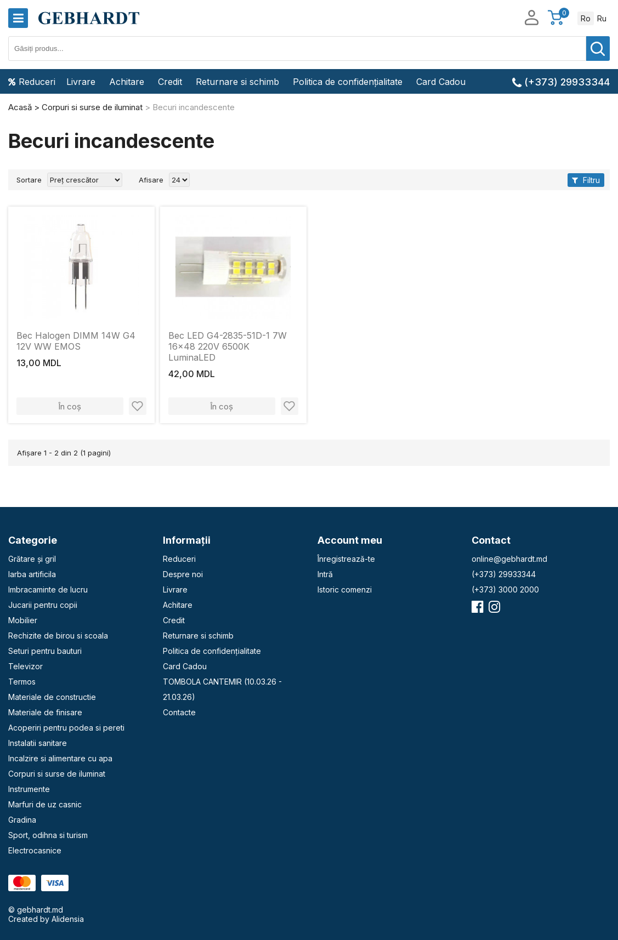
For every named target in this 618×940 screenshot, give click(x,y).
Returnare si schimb (237, 81)
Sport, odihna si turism (48, 835)
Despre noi (183, 574)
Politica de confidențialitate (347, 81)
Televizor (25, 666)
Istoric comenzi (344, 589)
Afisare (151, 179)
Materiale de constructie (52, 697)
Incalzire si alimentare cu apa (60, 758)
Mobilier (22, 620)
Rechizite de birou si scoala (58, 635)
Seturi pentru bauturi (45, 651)
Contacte (179, 712)
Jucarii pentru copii (42, 604)
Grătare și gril (32, 558)
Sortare (29, 179)
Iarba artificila (32, 574)
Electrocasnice (34, 850)
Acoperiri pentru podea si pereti (66, 727)
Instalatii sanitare (37, 743)
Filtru (586, 180)
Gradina (22, 819)
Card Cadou (441, 81)
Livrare (80, 81)
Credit (170, 81)
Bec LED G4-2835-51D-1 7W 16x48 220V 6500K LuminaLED (227, 346)
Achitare (126, 81)
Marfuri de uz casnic (45, 804)
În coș (69, 406)
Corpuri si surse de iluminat (56, 773)
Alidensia (68, 919)
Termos (22, 681)
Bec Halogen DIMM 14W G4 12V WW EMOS (75, 341)
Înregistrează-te (346, 558)
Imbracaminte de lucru (48, 589)
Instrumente (29, 789)
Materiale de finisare (45, 712)
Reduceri (31, 81)
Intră (325, 574)
